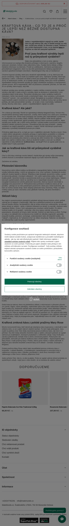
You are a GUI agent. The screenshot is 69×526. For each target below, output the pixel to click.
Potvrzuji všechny (34, 282)
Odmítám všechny (34, 289)
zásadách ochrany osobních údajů (17, 241)
